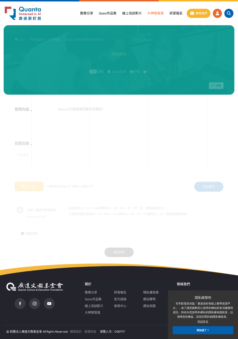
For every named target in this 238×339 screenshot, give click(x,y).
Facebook (20, 303)
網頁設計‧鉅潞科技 (83, 331)
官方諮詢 (120, 299)
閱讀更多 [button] (203, 321)
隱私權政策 (151, 292)
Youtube (49, 303)
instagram (34, 303)
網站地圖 (149, 306)
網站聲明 (149, 299)
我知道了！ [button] (203, 330)
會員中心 (120, 306)
